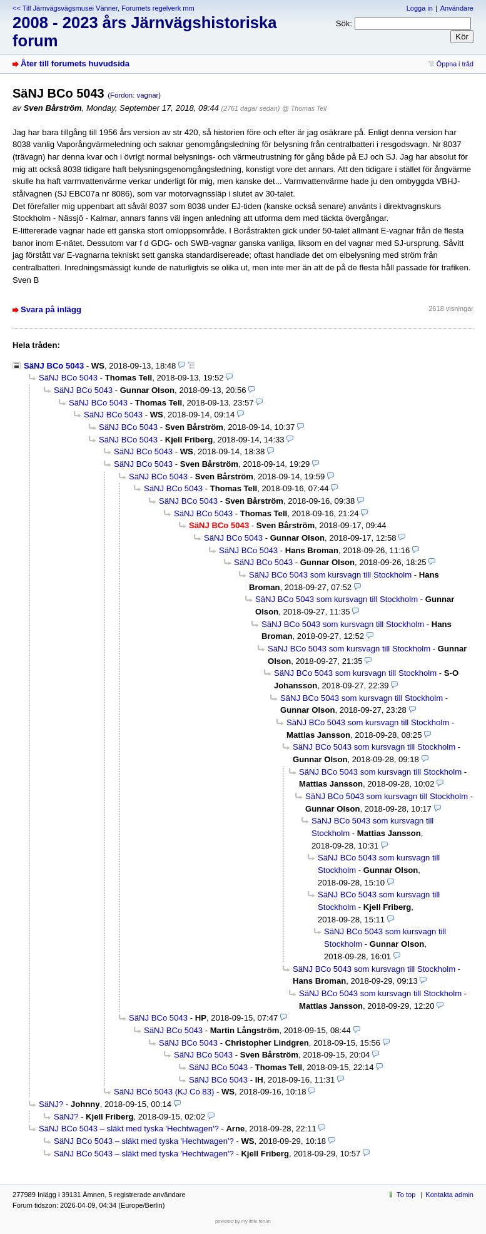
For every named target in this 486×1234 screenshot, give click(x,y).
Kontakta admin (449, 1194)
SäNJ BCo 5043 (54, 365)
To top (406, 1194)
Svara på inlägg (51, 309)
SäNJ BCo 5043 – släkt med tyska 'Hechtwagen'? (129, 1128)
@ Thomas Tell (304, 108)
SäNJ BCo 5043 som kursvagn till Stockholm (330, 574)
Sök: (344, 23)
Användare (456, 8)
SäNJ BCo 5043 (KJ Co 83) (164, 1091)
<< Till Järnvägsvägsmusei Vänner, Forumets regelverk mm (104, 8)
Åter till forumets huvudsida (75, 63)
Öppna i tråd (455, 64)
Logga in (420, 8)
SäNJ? (51, 1104)
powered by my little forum (243, 1221)
